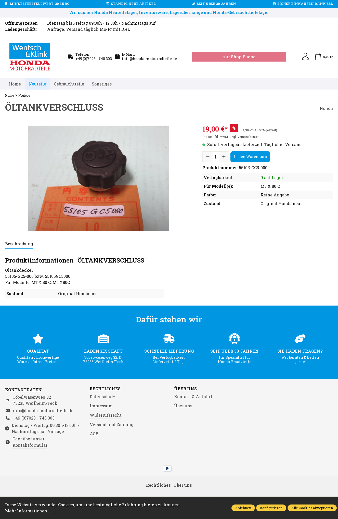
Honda (326, 108)
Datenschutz (102, 396)
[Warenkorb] (323, 57)
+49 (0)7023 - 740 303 (93, 58)
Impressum (101, 405)
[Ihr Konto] (305, 57)
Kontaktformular (29, 445)
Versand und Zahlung (112, 424)
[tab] (19, 244)
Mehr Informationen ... (28, 510)
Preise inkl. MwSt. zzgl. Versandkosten (230, 137)
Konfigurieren (271, 508)
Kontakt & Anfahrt (193, 396)
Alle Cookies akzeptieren (312, 508)
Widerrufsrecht (106, 415)
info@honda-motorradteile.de (149, 58)
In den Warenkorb (250, 156)
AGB (94, 433)
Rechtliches (105, 389)
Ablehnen (243, 508)
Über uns (185, 389)
